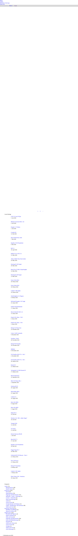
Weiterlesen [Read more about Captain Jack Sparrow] (58, 111)
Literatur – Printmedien (11, 497)
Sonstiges (8, 526)
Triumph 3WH (14, 423)
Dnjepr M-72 (13, 412)
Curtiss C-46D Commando (16, 333)
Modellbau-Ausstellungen (11, 509)
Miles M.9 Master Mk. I (16, 381)
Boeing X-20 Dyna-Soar (16, 327)
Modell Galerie (8, 512)
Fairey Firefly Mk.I (15, 280)
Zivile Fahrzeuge (9, 529)
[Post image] (7, 218)
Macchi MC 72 (14, 439)
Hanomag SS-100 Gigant (16, 264)
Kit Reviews (7, 490)
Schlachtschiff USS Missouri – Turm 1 (19, 455)
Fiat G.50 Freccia (14, 460)
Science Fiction (9, 502)
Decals (7, 491)
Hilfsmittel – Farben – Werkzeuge (13, 496)
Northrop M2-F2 (14, 386)
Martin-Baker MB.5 (15, 391)
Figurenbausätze (9, 493)
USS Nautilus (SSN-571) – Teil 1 (18, 359)
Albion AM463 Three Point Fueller (18, 258)
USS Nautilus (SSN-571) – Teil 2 (18, 354)
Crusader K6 (13, 232)
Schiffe (7, 500)
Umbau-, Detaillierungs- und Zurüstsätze (14, 505)
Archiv (6, 486)
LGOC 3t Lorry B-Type (16, 216)
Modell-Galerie (9, 489)
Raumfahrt (8, 521)
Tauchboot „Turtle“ (15, 338)
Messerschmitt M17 (15, 375)
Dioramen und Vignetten (11, 514)
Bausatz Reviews (9, 487)
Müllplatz (13, 349)
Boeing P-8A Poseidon (16, 343)
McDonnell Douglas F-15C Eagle (18, 301)
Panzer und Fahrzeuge (10, 499)
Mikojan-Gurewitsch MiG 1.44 (17, 221)
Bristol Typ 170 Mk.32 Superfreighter (19, 269)
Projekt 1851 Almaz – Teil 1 (17, 322)
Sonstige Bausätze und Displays (12, 503)
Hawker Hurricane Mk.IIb (16, 434)
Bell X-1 (13, 248)
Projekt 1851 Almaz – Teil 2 (17, 317)
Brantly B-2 (13, 365)
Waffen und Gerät (9, 507)
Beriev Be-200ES (14, 402)
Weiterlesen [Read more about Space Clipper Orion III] (58, 149)
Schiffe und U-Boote (10, 523)
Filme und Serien (9, 517)
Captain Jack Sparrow (61, 110)
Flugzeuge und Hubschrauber (12, 494)
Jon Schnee (58, 29)
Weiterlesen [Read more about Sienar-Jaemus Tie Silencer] (58, 181)
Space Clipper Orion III (61, 147)
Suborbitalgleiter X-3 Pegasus (17, 296)
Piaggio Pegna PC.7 (15, 450)
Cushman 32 (13, 396)
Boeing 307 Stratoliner (16, 465)
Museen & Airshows (10, 511)
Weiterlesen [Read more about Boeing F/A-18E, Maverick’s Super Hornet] (58, 75)
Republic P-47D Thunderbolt (17, 243)
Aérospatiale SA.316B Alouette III (18, 370)
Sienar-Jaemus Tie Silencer (62, 180)
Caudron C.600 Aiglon (15, 290)
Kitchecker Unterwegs (9, 508)
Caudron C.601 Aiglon (15, 471)
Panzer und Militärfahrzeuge (12, 520)
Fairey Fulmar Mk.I (15, 285)
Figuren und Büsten (10, 515)
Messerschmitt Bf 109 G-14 (17, 312)
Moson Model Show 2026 (16, 237)
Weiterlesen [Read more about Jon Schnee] (58, 30)
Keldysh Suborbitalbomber (16, 306)
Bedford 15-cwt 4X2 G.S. (16, 253)
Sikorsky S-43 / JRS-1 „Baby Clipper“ (19, 418)
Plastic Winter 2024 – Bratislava (18, 476)
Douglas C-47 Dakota (15, 227)
